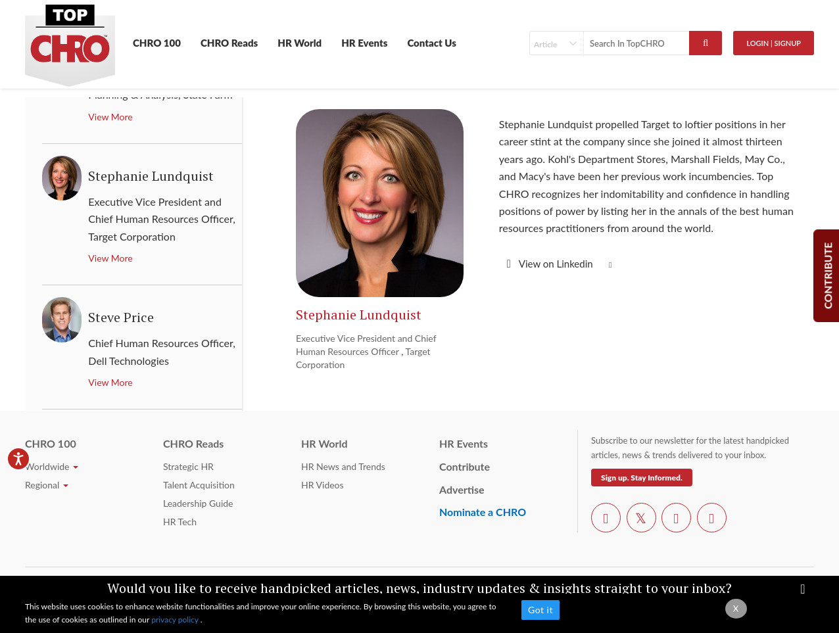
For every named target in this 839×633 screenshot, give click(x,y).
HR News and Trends (343, 466)
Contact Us (431, 43)
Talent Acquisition (199, 484)
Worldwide (51, 466)
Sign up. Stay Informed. (642, 477)
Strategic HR (188, 466)
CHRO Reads (229, 43)
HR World (299, 43)
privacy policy (176, 619)
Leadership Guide (198, 503)
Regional (46, 484)
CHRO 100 (157, 43)
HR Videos (322, 484)
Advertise (462, 489)
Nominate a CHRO (482, 511)
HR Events (364, 43)
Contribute (464, 466)
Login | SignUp (773, 43)
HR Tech (180, 521)
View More (110, 116)
